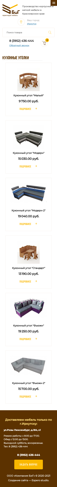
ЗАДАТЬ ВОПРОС (29, 464)
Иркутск (31, 24)
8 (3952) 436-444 (21, 41)
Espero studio (40, 480)
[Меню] (54, 3)
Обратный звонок (19, 45)
